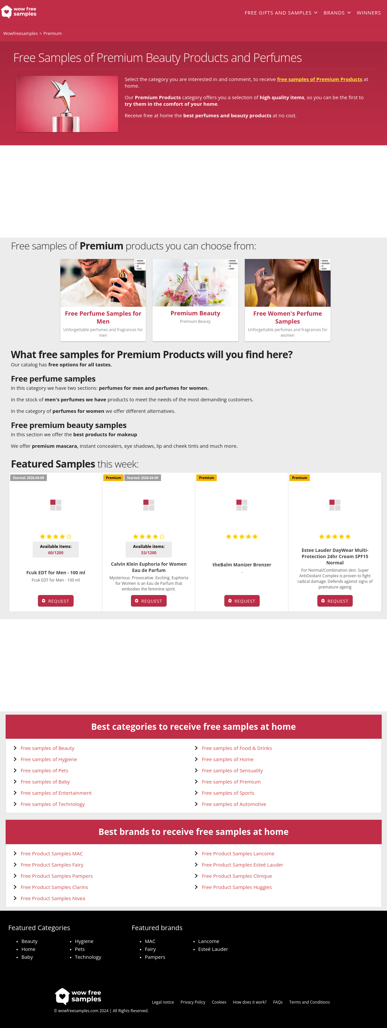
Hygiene (84, 941)
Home (28, 949)
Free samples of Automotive (234, 804)
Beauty (29, 941)
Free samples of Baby (45, 781)
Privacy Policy (192, 1002)
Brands (334, 12)
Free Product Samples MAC (52, 853)
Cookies (219, 1002)
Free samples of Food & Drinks (237, 748)
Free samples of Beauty (48, 748)
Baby (27, 957)
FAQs (278, 1002)
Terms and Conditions (309, 1002)
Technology (88, 957)
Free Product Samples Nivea (53, 898)
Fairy (150, 949)
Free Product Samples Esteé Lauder (242, 864)
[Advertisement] (193, 191)
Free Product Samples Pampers (57, 875)
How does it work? (250, 1002)
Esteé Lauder (213, 949)
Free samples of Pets (44, 770)
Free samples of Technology (53, 804)
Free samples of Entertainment (56, 792)
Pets (80, 949)
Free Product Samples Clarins (54, 887)
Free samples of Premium (231, 781)
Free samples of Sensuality (232, 770)
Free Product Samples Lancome (238, 853)
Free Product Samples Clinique (237, 875)
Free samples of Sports (228, 792)
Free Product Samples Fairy (52, 864)
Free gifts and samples (278, 12)
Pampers (155, 957)
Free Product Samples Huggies (237, 887)
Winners (369, 12)
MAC (150, 941)
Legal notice (163, 1002)
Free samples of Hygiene (49, 759)
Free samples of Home (228, 759)
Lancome (208, 941)
